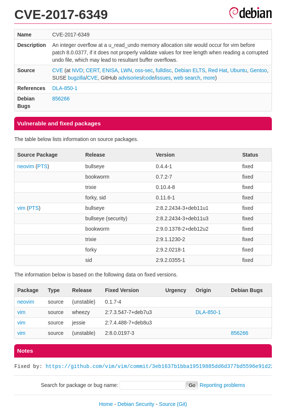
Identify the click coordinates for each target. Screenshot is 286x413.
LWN (126, 70)
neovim (25, 166)
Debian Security (136, 404)
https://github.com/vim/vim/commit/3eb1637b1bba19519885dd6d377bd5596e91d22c (161, 366)
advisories (130, 78)
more (209, 78)
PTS (42, 166)
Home (106, 404)
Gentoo (258, 70)
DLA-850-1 (64, 88)
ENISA (110, 70)
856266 (61, 99)
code (149, 78)
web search (187, 78)
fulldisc (164, 70)
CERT (92, 70)
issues (163, 78)
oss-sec (144, 70)
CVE (57, 70)
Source (167, 404)
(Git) (182, 404)
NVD (77, 70)
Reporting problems (222, 385)
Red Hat (217, 70)
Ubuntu (238, 70)
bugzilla (76, 78)
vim (21, 208)
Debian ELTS (190, 70)
